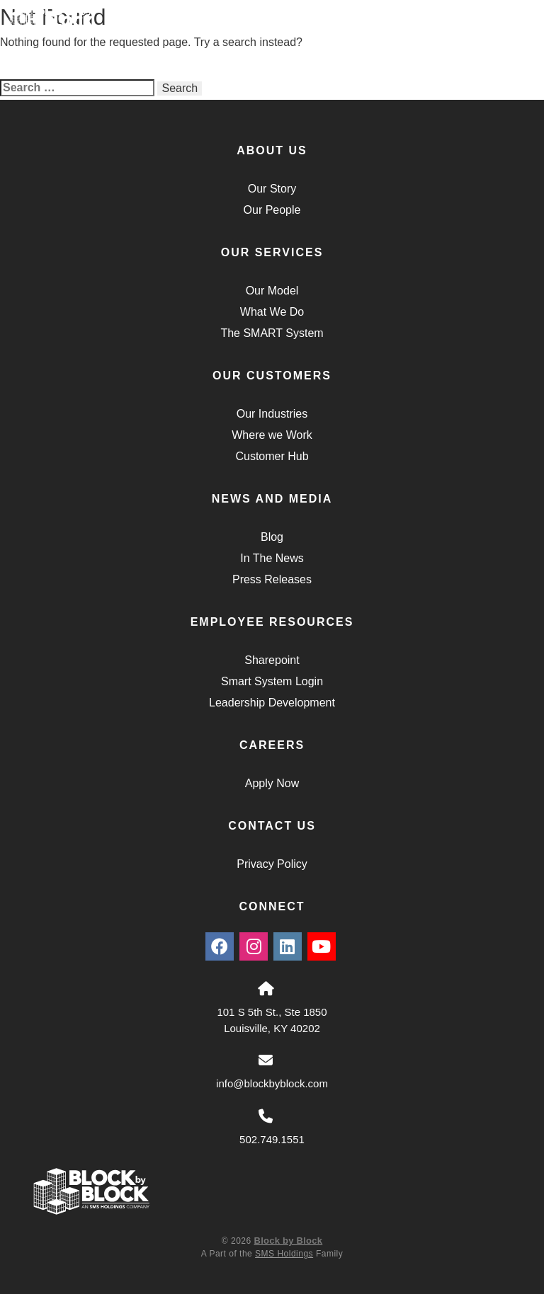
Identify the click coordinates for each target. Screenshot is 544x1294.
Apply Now (272, 783)
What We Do (272, 312)
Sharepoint (271, 660)
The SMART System (271, 333)
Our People (272, 210)
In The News (272, 558)
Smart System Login (272, 681)
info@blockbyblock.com (272, 1083)
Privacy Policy (272, 864)
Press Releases (272, 579)
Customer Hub (271, 456)
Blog (272, 537)
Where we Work (272, 435)
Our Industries (272, 414)
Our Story (272, 189)
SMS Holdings (284, 1254)
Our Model (272, 291)
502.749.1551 (272, 1139)
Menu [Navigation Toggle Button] (495, 29)
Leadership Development (272, 703)
